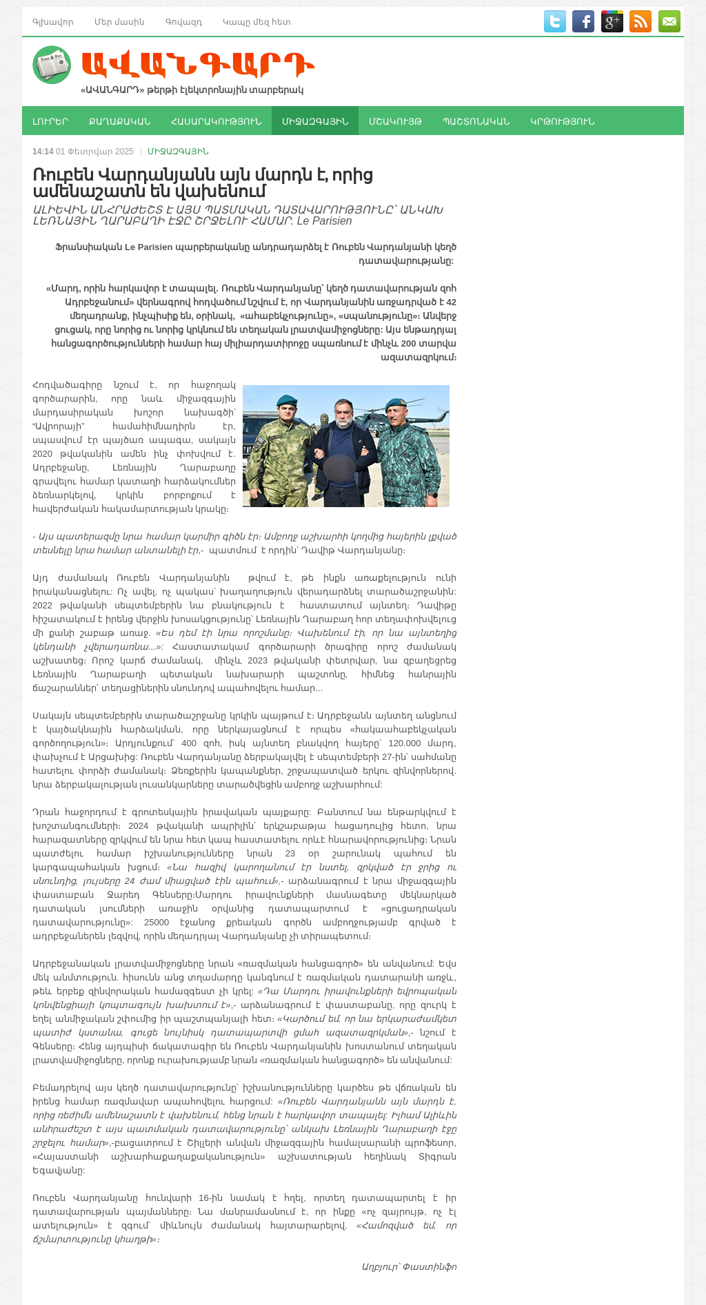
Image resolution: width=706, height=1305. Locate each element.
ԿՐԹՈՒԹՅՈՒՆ (562, 120)
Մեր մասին (119, 21)
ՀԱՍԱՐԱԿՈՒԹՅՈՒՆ (216, 120)
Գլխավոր (53, 21)
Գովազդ (183, 21)
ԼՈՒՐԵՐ (50, 120)
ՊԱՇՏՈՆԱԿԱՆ (476, 120)
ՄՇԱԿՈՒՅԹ (395, 120)
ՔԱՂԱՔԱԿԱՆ (119, 120)
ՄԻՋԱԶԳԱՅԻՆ (315, 120)
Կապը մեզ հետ (257, 21)
